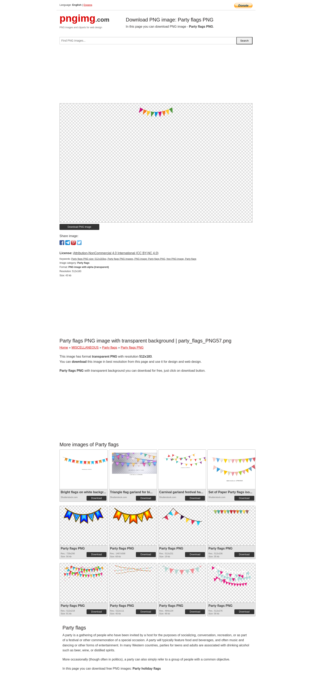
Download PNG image (79, 227)
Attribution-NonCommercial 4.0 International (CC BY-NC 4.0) (115, 253)
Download (96, 498)
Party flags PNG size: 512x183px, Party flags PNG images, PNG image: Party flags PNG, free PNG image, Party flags (133, 259)
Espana (88, 4)
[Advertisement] (156, 75)
